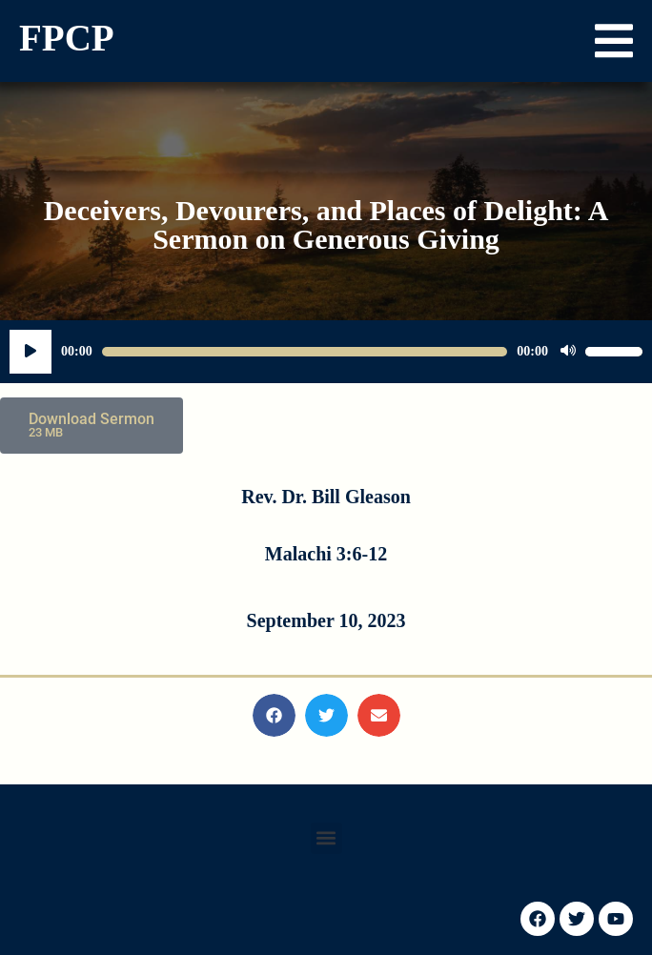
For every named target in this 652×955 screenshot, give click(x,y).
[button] (614, 41)
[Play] (30, 352)
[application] (326, 352)
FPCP (66, 37)
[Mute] (568, 351)
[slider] (305, 351)
